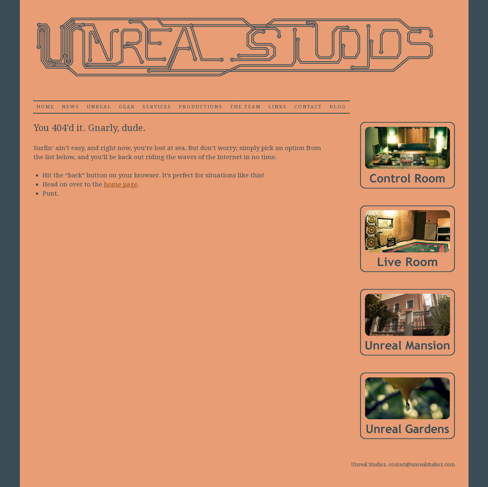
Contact (308, 107)
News (70, 107)
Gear (127, 107)
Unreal (99, 107)
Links (277, 107)
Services (156, 107)
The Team (245, 107)
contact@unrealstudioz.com (422, 465)
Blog (337, 107)
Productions (201, 107)
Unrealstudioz (234, 47)
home (45, 107)
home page (120, 184)
